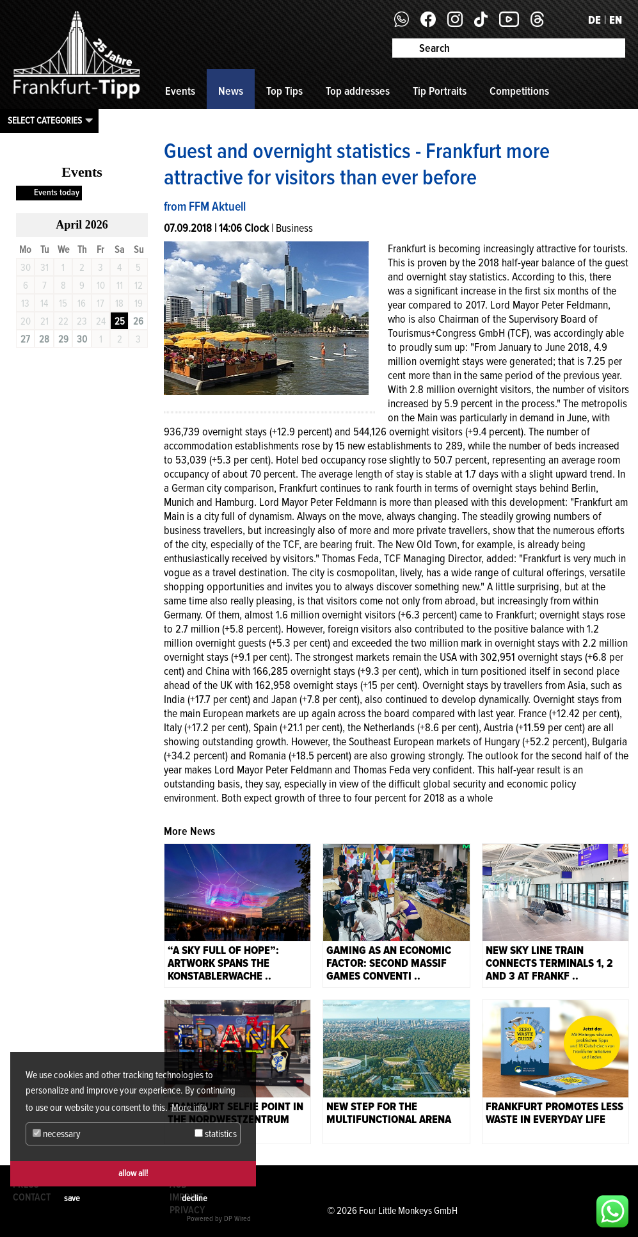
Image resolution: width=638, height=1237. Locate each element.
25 (120, 321)
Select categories (45, 120)
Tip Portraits (440, 91)
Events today (56, 192)
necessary (57, 1134)
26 (138, 321)
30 (82, 339)
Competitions (519, 91)
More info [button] (189, 1107)
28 (44, 339)
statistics (216, 1134)
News (230, 91)
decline (194, 1198)
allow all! (133, 1173)
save (72, 1198)
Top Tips (284, 91)
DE (594, 20)
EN (615, 20)
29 (63, 339)
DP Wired (237, 1219)
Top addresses (358, 91)
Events (180, 91)
